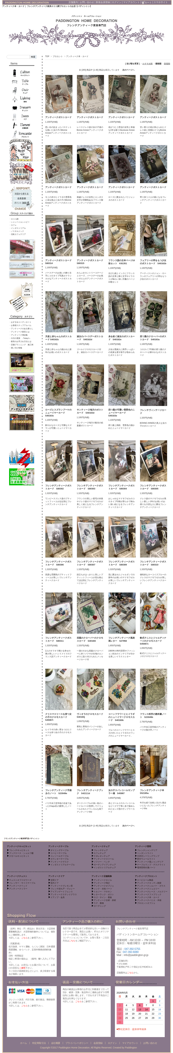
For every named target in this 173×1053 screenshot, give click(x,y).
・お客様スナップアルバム (20, 325)
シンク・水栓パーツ (103, 889)
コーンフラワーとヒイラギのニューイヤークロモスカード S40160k (121, 717)
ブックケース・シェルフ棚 (21, 853)
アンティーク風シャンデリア (150, 862)
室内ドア (54, 883)
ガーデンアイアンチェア (105, 865)
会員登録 (98, 1043)
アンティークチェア (100, 846)
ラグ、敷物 (99, 903)
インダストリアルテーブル (62, 865)
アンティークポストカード (58, 117)
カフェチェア (100, 853)
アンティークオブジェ (104, 886)
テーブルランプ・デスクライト (151, 865)
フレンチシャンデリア (147, 850)
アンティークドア (56, 876)
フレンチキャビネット (19, 850)
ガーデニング (100, 906)
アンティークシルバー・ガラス (151, 886)
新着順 (167, 63)
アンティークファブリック (149, 894)
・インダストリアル (17, 228)
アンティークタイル (103, 880)
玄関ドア (54, 880)
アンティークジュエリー (148, 889)
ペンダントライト (145, 853)
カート (147, 2)
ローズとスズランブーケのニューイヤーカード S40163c (58, 412)
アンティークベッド (18, 886)
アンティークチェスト (17, 876)
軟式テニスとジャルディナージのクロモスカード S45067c (153, 641)
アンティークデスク (59, 862)
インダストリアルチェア (105, 867)
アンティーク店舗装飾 (101, 876)
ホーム (23, 1043)
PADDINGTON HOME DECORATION (27, 2)
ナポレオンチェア (102, 856)
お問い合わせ (87, 2)
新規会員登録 (103, 2)
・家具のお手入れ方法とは (20, 341)
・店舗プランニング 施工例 (21, 345)
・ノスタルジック (16, 231)
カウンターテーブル (59, 859)
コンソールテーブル (59, 856)
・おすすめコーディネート (20, 322)
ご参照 (22, 968)
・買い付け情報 (15, 348)
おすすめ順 (147, 63)
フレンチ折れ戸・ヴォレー (62, 889)
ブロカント (58, 56)
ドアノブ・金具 (57, 897)
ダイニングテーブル (59, 850)
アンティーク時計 (102, 883)
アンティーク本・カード (77, 56)
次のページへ (128, 70)
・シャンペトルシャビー (19, 222)
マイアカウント (131, 2)
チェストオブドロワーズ (20, 880)
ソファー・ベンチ (102, 862)
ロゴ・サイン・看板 (103, 897)
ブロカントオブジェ (146, 903)
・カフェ (13, 225)
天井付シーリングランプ (148, 856)
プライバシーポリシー (76, 1043)
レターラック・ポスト (104, 894)
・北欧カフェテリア (17, 234)
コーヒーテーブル (58, 853)
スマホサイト (161, 2)
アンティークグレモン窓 (61, 886)
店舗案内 (73, 2)
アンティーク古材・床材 (105, 900)
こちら (24, 937)
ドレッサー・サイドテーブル (22, 883)
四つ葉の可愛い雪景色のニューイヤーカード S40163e (121, 412)
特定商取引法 (39, 1043)
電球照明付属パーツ (146, 867)
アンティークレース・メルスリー (152, 891)
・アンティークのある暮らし (21, 329)
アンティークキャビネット (19, 846)
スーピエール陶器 (145, 880)
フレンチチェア (101, 850)
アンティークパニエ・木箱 (149, 900)
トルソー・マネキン (103, 891)
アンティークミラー (18, 889)
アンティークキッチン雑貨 (149, 883)
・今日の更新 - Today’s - (20, 338)
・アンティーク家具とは (19, 332)
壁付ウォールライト (146, 859)
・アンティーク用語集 (18, 335)
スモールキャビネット (19, 856)
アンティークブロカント (146, 876)
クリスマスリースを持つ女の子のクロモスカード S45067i (58, 717)
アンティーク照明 (143, 846)
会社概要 (55, 1043)
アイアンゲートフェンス (61, 891)
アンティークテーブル (58, 846)
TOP (47, 56)
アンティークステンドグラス (63, 894)
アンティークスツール (104, 859)
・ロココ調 (13, 219)
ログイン (116, 2)
